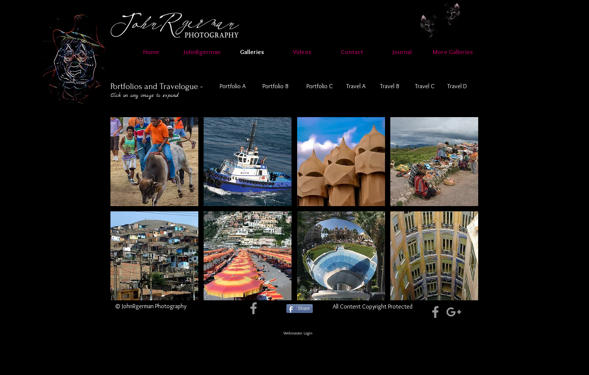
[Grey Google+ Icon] (454, 312)
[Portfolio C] (319, 86)
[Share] (299, 308)
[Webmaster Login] (298, 333)
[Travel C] (425, 86)
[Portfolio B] (275, 86)
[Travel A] (356, 86)
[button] (302, 51)
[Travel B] (389, 86)
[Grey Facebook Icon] (253, 308)
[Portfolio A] (232, 86)
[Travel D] (457, 86)
